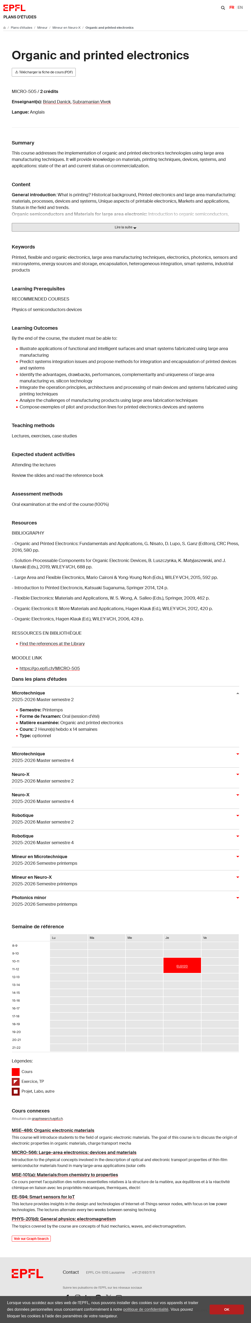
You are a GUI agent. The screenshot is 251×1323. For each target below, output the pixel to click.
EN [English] (240, 7)
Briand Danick (57, 102)
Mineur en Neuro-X (66, 28)
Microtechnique (123, 696)
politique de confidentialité (145, 1309)
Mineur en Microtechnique (123, 860)
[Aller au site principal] (5, 28)
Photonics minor (123, 901)
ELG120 (182, 966)
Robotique (123, 818)
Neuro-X (123, 778)
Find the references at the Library (52, 643)
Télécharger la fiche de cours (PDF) (44, 72)
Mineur (42, 28)
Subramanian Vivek (92, 102)
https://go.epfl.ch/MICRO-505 (50, 668)
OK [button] (226, 1309)
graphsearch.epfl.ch (47, 1118)
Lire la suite (126, 227)
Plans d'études (19, 17)
